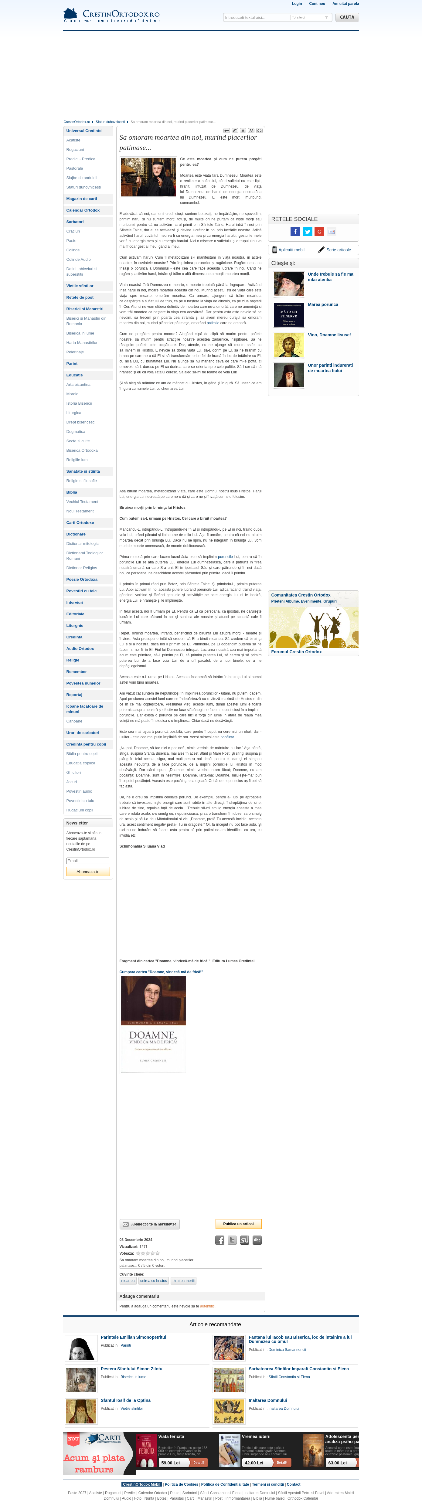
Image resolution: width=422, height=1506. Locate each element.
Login (297, 4)
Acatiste (73, 140)
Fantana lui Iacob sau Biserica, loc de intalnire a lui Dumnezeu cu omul (300, 1339)
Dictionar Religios (81, 568)
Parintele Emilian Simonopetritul (133, 1337)
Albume (292, 601)
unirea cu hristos (153, 1281)
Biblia (71, 492)
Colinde (73, 250)
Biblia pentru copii (82, 753)
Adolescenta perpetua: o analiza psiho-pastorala (350, 1439)
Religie (73, 660)
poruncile (225, 557)
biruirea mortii (183, 1281)
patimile (213, 323)
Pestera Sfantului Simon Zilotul (132, 1368)
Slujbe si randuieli (81, 177)
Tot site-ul (298, 17)
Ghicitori (73, 772)
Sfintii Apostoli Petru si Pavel (301, 1493)
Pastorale (74, 168)
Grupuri (330, 601)
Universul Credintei (84, 130)
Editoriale (75, 614)
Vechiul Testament (82, 501)
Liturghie (74, 625)
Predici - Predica (80, 159)
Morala (72, 394)
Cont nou (317, 4)
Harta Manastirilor (82, 342)
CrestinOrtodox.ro (77, 122)
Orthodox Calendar (303, 1498)
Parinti (72, 363)
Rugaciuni (75, 149)
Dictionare (76, 534)
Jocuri (71, 782)
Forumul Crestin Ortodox (296, 651)
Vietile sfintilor (80, 286)
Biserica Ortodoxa (82, 450)
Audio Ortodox (80, 648)
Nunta (149, 1498)
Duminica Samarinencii (287, 1350)
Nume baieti (274, 1498)
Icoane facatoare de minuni (84, 709)
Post (219, 1498)
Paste (71, 240)
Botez (162, 1498)
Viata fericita (171, 1436)
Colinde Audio (78, 259)
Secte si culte (78, 441)
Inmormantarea (238, 1498)
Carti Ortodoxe (80, 522)
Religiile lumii (78, 459)
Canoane (74, 721)
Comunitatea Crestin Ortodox (301, 595)
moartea (128, 1281)
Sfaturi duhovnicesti (110, 122)
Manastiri (204, 1498)
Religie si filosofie (81, 480)
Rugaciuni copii (79, 810)
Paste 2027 (77, 1493)
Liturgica (73, 412)
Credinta (74, 637)
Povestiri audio (79, 791)
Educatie (74, 375)
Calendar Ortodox (83, 210)
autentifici (208, 1306)
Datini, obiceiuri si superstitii (81, 272)
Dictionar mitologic (82, 543)
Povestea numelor (83, 683)
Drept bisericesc (80, 422)
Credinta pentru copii (86, 744)
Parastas (176, 1498)
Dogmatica (75, 431)
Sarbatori (75, 221)
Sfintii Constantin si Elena (289, 1377)
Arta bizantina (78, 384)
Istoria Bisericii (79, 403)
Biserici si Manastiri (85, 309)
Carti (190, 1498)
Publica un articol (238, 1224)
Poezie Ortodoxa (82, 579)
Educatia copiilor (80, 763)
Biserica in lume (80, 333)
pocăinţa (227, 737)
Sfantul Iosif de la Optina (126, 1400)
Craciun (73, 231)
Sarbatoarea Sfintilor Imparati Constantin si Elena (299, 1368)
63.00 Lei (337, 1462)
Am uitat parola (345, 4)
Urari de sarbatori (82, 732)
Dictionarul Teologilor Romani (84, 556)
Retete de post (80, 297)
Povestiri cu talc (81, 591)
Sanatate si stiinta (83, 471)
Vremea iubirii (256, 1436)
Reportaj (74, 694)
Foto (137, 1498)
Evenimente (311, 601)
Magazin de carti (81, 198)
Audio (126, 1498)
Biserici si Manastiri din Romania (86, 321)
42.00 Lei (254, 1462)
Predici (129, 1493)
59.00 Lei (171, 1462)
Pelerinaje (75, 352)
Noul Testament (80, 511)
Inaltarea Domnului (268, 1400)
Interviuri (74, 602)
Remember (76, 671)
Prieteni (278, 601)
